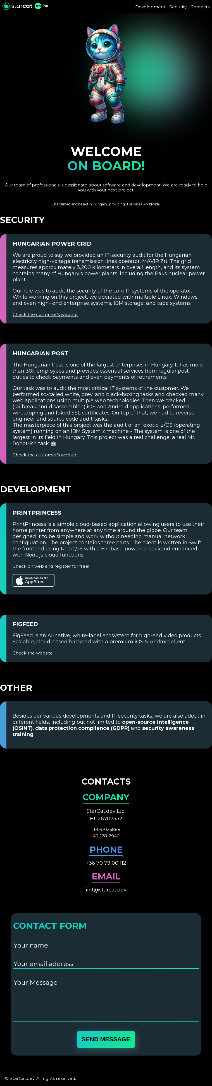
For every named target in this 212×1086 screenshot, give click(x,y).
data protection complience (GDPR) (82, 728)
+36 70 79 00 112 (106, 863)
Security (178, 6)
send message (106, 1039)
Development (150, 6)
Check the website (33, 653)
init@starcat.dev (106, 890)
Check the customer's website (45, 314)
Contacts (199, 6)
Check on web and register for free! (51, 566)
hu (45, 6)
